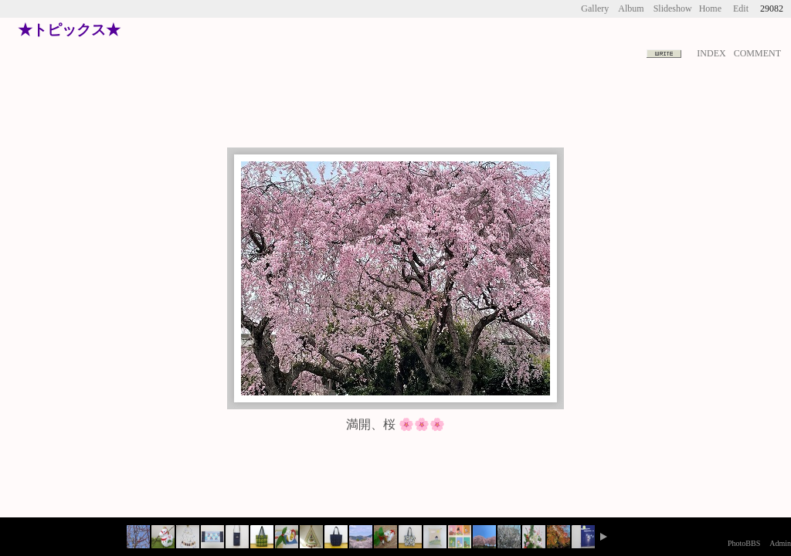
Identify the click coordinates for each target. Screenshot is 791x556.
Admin (780, 543)
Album (630, 8)
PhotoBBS (744, 543)
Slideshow (673, 8)
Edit (741, 8)
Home (710, 8)
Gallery (595, 8)
